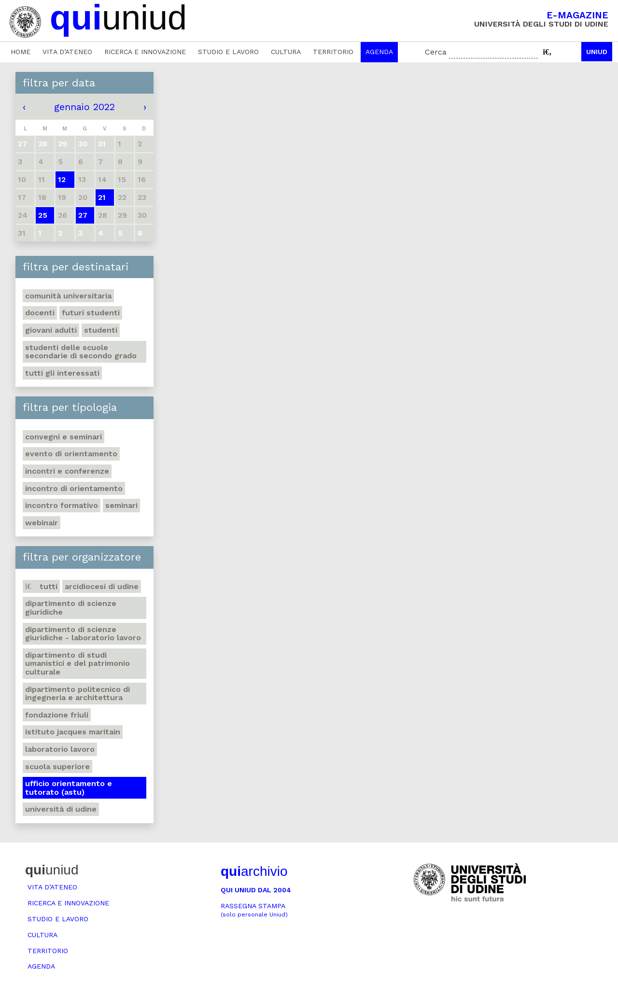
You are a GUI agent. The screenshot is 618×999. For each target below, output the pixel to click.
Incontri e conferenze (67, 471)
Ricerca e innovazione (145, 52)
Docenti (40, 312)
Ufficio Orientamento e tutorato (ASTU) (68, 788)
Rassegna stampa (254, 910)
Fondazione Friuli (56, 714)
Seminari (121, 505)
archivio (254, 871)
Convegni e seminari (63, 436)
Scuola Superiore (57, 766)
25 (42, 215)
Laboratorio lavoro (60, 749)
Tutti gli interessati (62, 373)
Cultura (286, 52)
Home (20, 52)
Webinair (41, 522)
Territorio (333, 52)
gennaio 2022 (84, 107)
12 (62, 179)
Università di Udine (61, 809)
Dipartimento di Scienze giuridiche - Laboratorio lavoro (83, 634)
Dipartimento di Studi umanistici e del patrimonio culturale (77, 663)
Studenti (100, 330)
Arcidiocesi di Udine (102, 586)
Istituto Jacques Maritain (72, 731)
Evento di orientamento (71, 453)
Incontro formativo (61, 505)
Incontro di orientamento (74, 488)
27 (82, 215)
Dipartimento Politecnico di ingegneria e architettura (77, 694)
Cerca (436, 51)
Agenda (379, 52)
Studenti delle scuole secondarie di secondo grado (81, 352)
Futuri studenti (91, 312)
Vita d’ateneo (67, 52)
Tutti (41, 586)
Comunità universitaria (68, 295)
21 (102, 197)
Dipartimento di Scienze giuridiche (70, 608)
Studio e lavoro (228, 52)
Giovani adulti (51, 330)
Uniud (596, 52)
